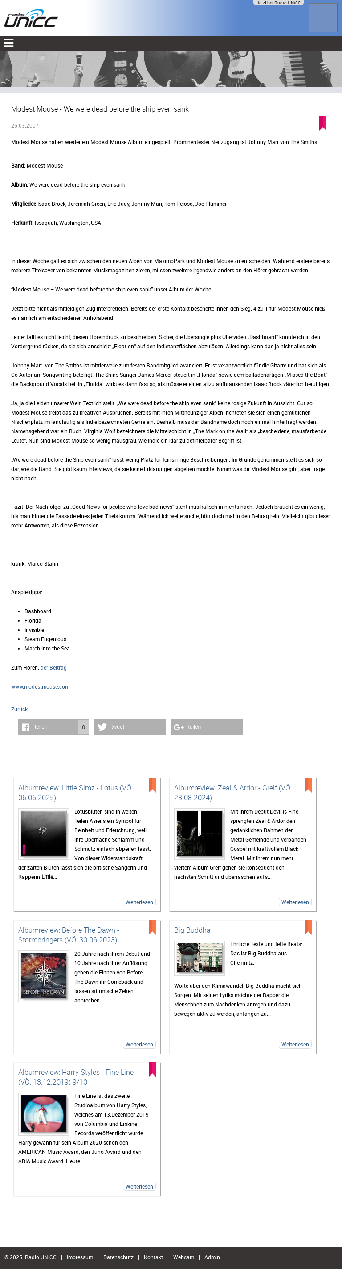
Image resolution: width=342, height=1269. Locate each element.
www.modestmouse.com (40, 686)
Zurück (19, 709)
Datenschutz (118, 1257)
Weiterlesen (139, 902)
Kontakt (153, 1257)
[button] (53, 727)
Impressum (80, 1257)
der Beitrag (54, 667)
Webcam (183, 1257)
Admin (212, 1257)
